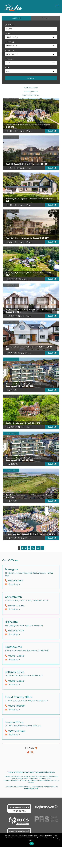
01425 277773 (16, 630)
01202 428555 (16, 655)
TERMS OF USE (13, 772)
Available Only (31, 88)
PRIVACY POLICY (27, 772)
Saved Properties (31, 95)
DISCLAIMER (41, 772)
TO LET (46, 18)
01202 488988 (16, 705)
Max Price (9, 50)
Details (52, 131)
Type (7, 68)
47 (33, 548)
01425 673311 (15, 580)
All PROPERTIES (31, 91)
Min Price (9, 42)
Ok (31, 844)
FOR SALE (16, 18)
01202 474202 (16, 605)
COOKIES (51, 772)
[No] (59, 840)
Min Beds (9, 59)
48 (37, 548)
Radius (8, 33)
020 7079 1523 (16, 730)
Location (9, 25)
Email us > (14, 584)
